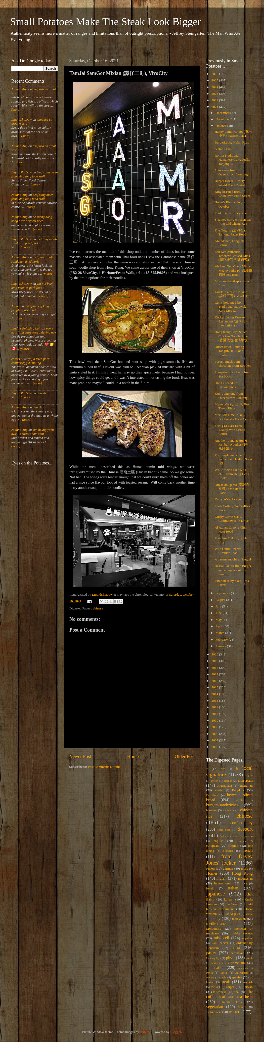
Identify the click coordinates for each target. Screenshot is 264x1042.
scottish (210, 977)
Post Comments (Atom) (104, 767)
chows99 (17, 359)
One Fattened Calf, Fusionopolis (227, 385)
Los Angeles (232, 914)
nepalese (247, 938)
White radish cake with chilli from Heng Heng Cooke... (232, 474)
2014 (215, 694)
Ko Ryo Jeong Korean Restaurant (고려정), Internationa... (231, 321)
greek (244, 868)
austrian (219, 790)
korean (228, 899)
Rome (209, 972)
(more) (15, 109)
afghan (249, 775)
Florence (228, 850)
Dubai (223, 836)
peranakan (237, 953)
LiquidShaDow (21, 119)
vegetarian (214, 1007)
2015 (215, 687)
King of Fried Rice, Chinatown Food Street (232, 194)
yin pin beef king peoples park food (32, 286)
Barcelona (212, 795)
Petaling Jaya (213, 958)
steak (226, 982)
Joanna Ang (19, 89)
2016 (215, 681)
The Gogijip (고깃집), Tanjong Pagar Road (230, 232)
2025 (215, 80)
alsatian (228, 780)
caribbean (228, 810)
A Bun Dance (224, 149)
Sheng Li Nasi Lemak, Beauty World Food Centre (230, 430)
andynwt (146, 1032)
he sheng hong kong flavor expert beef (31, 219)
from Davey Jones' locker (229, 859)
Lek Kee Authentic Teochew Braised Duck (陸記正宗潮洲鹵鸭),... (233, 256)
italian (233, 888)
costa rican (223, 829)
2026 (215, 74)
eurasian (241, 840)
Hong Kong (242, 873)
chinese (98, 608)
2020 (215, 654)
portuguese (217, 962)
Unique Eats (231, 1002)
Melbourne (213, 928)
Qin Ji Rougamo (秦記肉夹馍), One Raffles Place (232, 489)
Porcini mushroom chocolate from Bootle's (233, 363)
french (247, 850)
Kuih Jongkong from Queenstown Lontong (231, 395)
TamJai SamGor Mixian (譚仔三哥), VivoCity (232, 294)
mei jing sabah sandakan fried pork (34, 241)
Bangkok (238, 790)
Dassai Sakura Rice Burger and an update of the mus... (233, 570)
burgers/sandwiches (222, 805)
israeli (210, 888)
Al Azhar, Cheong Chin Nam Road (231, 529)
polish (249, 958)
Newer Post (80, 756)
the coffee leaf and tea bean (229, 994)
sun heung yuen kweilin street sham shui (32, 432)
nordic (214, 942)
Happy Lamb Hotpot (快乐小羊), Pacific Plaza (233, 133)
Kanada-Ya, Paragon (229, 499)
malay (215, 918)
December (222, 113)
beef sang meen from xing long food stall (34, 174)
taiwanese (219, 992)
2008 (215, 734)
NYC (226, 943)
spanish (237, 977)
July (218, 606)
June (219, 613)
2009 (215, 727)
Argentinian (224, 785)
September (223, 593)
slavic (222, 977)
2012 (215, 707)
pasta (236, 947)
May (219, 620)
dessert (245, 829)
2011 (215, 714)
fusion (210, 868)
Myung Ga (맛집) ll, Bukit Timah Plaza (233, 406)
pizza (230, 958)
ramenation (215, 967)
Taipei (230, 987)
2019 (215, 661)
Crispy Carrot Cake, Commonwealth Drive (232, 519)
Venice (242, 1007)
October (221, 126)
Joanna (16, 306)
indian (221, 878)
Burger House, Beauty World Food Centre (230, 183)
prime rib (238, 963)
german (228, 868)
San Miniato (241, 972)
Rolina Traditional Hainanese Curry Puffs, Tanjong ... (232, 159)
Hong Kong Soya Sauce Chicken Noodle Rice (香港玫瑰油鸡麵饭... (232, 336)
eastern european (242, 836)
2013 (215, 700)
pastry (211, 953)
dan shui (42, 393)
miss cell (221, 938)
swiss (214, 987)
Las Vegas (232, 904)
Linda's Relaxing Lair (26, 328)
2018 (215, 668)
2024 (215, 87)
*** (223, 768)
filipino (233, 845)
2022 (215, 100)
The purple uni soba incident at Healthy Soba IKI (233, 459)
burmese (211, 810)
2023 (215, 94)
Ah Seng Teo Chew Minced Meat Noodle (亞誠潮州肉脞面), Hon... (233, 270)
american (245, 780)
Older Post (185, 756)
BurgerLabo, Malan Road (232, 142)
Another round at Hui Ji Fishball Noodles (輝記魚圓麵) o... (233, 444)
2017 (215, 674)
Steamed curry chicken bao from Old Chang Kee (233, 221)
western (235, 1012)
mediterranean (218, 923)
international (222, 883)
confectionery (241, 823)
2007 (215, 740)
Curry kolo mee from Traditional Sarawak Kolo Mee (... (230, 306)
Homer (211, 873)
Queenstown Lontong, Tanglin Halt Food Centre (230, 351)
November (223, 119)
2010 (215, 720)
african (214, 780)
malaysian (239, 919)
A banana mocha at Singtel (233, 559)
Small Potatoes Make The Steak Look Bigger (105, 21)
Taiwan (248, 987)
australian (246, 785)
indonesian (245, 878)
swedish (248, 982)
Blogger (175, 1032)
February (222, 639)
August (220, 600)
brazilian (239, 800)
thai (237, 992)
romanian (243, 967)
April (219, 626)
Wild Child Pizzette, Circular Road (228, 551)
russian (223, 972)
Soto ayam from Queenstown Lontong (231, 172)
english (218, 841)
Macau (249, 913)
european (212, 845)
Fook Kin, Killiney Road (231, 213)
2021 (215, 107)
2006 (215, 747)
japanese (215, 894)
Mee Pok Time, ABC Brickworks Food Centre (233, 417)
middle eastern (242, 933)
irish (244, 883)
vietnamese (214, 1012)
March (220, 633)
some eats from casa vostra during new (34, 330)
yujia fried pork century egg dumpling (30, 361)
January (221, 646)
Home (133, 756)
